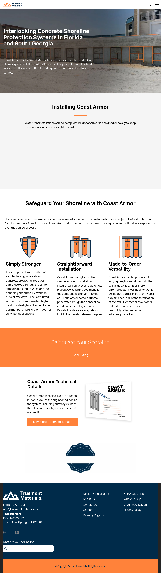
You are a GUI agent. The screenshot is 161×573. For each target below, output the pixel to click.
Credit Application (135, 504)
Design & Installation (96, 493)
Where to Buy (132, 499)
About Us (89, 499)
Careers (88, 510)
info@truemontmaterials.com (21, 509)
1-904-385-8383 (14, 505)
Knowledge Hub (134, 493)
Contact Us (90, 504)
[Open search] (149, 4)
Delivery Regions (93, 515)
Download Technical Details (52, 422)
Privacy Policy (132, 510)
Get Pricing (80, 355)
